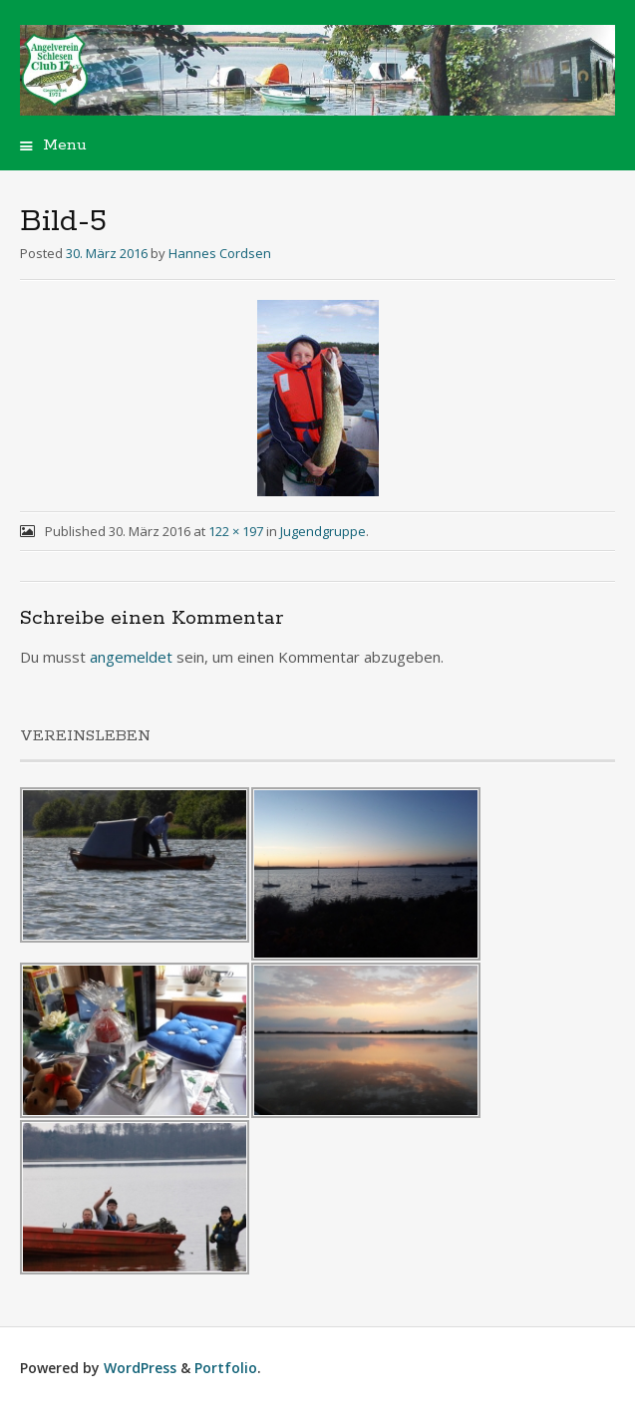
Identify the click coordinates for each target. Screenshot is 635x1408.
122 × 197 (235, 531)
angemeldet (131, 657)
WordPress (140, 1367)
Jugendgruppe (323, 531)
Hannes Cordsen (219, 253)
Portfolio (225, 1367)
